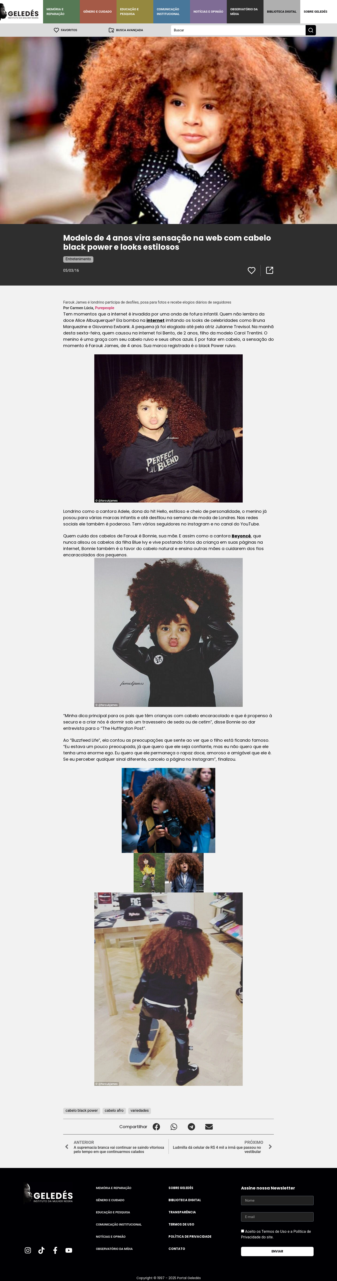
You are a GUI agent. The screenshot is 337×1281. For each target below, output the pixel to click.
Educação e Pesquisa (129, 11)
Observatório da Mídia (244, 11)
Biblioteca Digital (282, 11)
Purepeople (104, 307)
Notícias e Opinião (208, 11)
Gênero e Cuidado (97, 11)
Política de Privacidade (189, 1236)
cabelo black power (82, 1110)
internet (156, 320)
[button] (156, 1126)
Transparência (182, 1212)
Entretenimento (78, 259)
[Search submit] (311, 30)
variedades (140, 1110)
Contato (176, 1248)
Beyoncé (241, 536)
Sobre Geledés (315, 11)
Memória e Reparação (55, 11)
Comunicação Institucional (168, 11)
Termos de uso (181, 1224)
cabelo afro (114, 1110)
